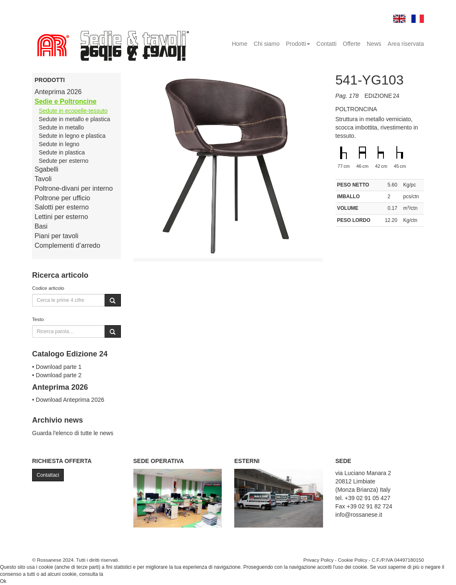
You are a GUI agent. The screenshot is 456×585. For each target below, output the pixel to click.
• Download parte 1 (57, 366)
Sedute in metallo (61, 127)
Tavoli (43, 178)
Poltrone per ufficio (62, 198)
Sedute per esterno (63, 160)
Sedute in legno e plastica (72, 135)
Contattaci (48, 475)
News (374, 43)
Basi (41, 226)
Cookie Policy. (120, 574)
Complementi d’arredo (67, 245)
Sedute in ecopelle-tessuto (73, 110)
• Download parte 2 (57, 375)
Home (239, 43)
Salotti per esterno (62, 207)
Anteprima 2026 (58, 91)
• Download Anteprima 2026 (68, 399)
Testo (38, 319)
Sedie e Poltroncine (65, 101)
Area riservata (406, 43)
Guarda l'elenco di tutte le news (72, 433)
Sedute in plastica (62, 152)
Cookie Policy (353, 560)
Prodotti (298, 43)
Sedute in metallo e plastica (74, 119)
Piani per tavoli (56, 235)
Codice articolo (48, 288)
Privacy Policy (318, 560)
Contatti (326, 43)
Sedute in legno (59, 144)
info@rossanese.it (359, 514)
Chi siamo (267, 43)
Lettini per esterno (61, 216)
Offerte (352, 43)
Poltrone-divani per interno (74, 188)
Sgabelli (46, 169)
